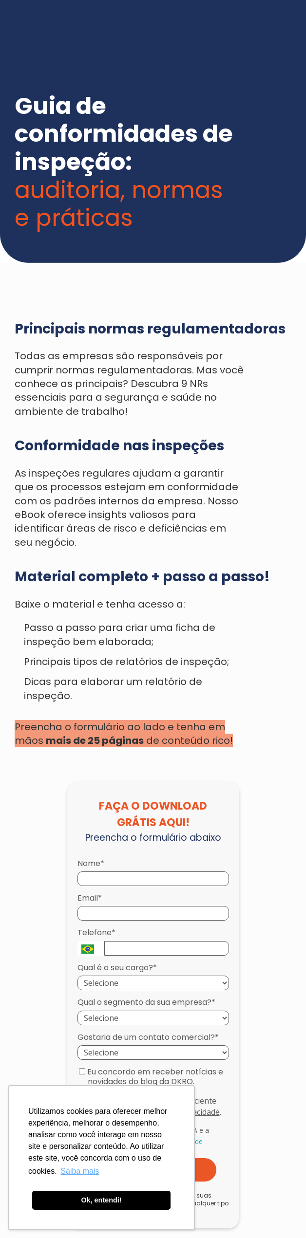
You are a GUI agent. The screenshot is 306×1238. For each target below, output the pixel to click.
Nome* (90, 863)
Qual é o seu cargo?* (117, 968)
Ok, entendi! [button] (101, 1200)
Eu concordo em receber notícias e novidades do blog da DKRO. (151, 1077)
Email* (89, 898)
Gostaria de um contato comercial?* (148, 1037)
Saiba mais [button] (79, 1171)
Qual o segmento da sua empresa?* (146, 1002)
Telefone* (96, 933)
